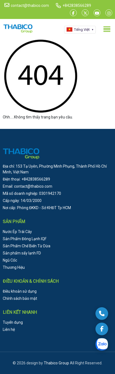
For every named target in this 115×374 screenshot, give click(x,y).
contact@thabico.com (26, 5)
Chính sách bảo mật (20, 298)
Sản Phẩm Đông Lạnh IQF (24, 239)
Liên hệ (9, 329)
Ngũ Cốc (10, 260)
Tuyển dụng (13, 322)
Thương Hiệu (14, 267)
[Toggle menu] (106, 29)
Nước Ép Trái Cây (17, 231)
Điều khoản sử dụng (20, 291)
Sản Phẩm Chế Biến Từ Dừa (26, 246)
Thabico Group (56, 363)
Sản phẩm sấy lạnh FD (22, 253)
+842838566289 (76, 5)
